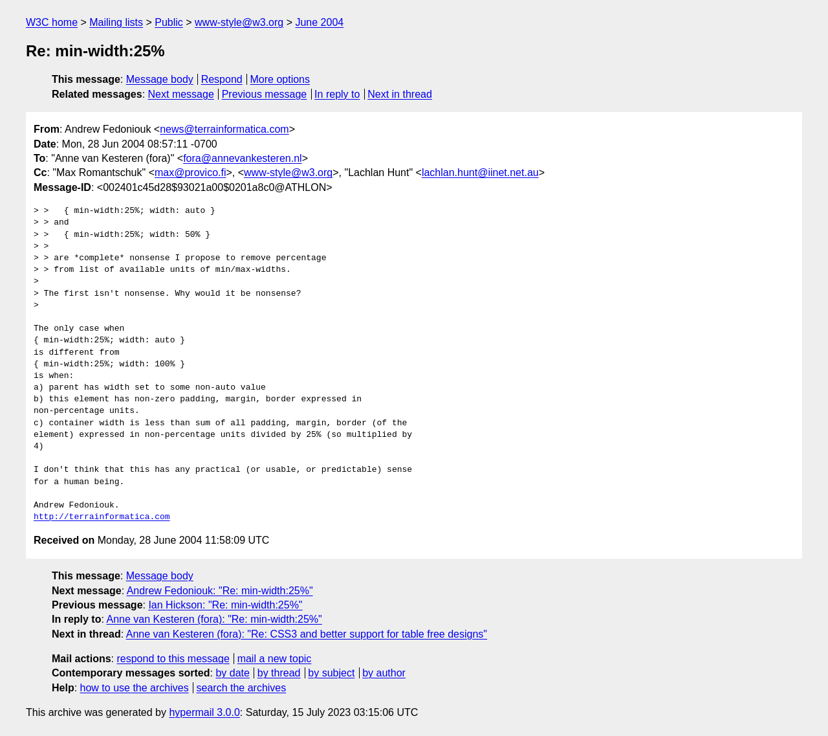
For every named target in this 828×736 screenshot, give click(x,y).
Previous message (264, 94)
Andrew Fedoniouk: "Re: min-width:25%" (220, 590)
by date (232, 672)
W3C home (52, 22)
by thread (279, 672)
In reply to (337, 94)
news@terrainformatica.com (224, 129)
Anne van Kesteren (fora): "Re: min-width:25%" (213, 619)
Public (169, 22)
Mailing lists (116, 22)
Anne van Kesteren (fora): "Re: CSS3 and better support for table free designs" (306, 634)
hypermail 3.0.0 (204, 712)
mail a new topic (274, 658)
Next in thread (399, 94)
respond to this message (172, 658)
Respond (222, 79)
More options (280, 79)
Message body (159, 79)
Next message (181, 94)
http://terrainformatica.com (102, 517)
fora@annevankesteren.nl (242, 158)
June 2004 (319, 22)
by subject (331, 672)
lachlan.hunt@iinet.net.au (480, 172)
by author (384, 672)
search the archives (242, 687)
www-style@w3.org (239, 22)
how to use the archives (134, 687)
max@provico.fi (190, 172)
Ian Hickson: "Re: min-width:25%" (225, 604)
